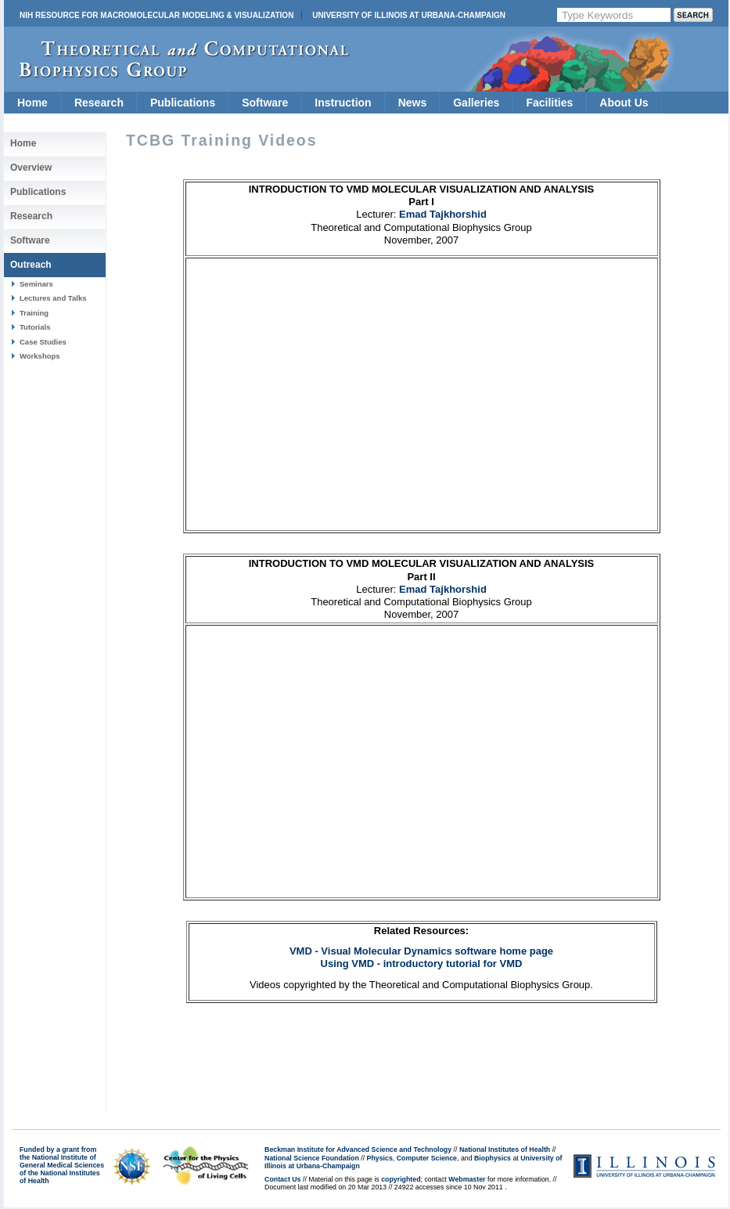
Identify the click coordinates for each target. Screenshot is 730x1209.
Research (99, 102)
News (412, 102)
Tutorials (35, 327)
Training (34, 313)
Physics (380, 1158)
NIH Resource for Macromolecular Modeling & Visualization (156, 15)
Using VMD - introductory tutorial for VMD (422, 963)
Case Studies (43, 341)
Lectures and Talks (53, 298)
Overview (31, 167)
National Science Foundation (311, 1158)
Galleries (476, 102)
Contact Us (282, 1179)
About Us (623, 102)
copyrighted (400, 1179)
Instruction (343, 102)
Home (32, 102)
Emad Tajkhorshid (443, 214)
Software (265, 102)
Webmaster (466, 1179)
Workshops (40, 356)
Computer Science (427, 1158)
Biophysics (492, 1158)
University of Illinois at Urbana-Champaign (408, 15)
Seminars (36, 284)
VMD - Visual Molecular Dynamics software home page (421, 951)
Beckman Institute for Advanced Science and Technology (357, 1149)
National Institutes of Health (504, 1149)
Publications (182, 102)
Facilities (549, 102)
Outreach (31, 264)
